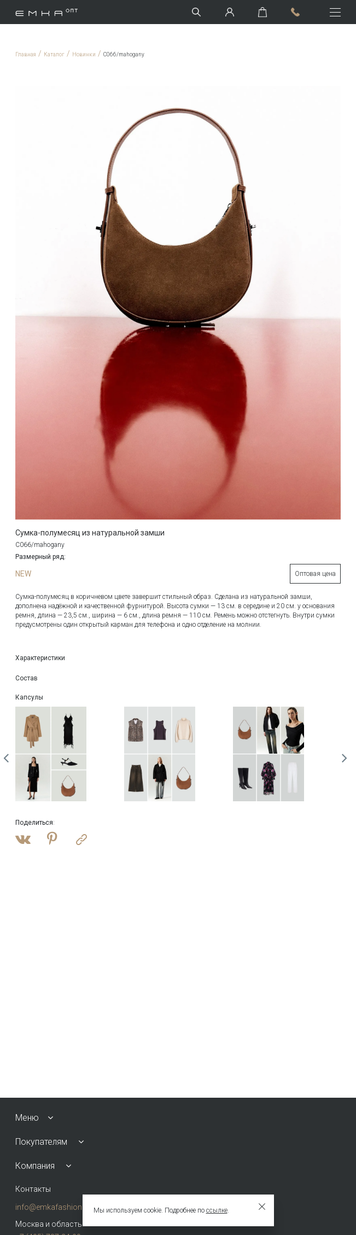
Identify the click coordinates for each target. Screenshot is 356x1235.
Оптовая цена (315, 574)
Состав (26, 678)
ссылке (216, 1210)
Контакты (33, 1189)
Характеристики (40, 658)
